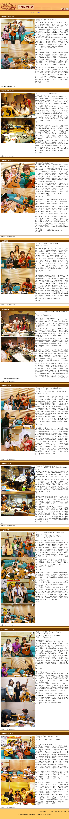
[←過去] (31, 13)
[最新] (38, 13)
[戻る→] (35, 13)
